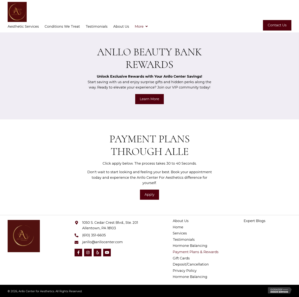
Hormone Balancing (190, 246)
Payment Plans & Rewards (196, 252)
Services (180, 233)
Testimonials (184, 240)
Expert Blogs (254, 221)
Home (178, 227)
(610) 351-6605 (94, 235)
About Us (181, 221)
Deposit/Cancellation (191, 264)
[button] (78, 252)
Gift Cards (181, 258)
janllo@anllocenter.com (102, 242)
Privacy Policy (185, 271)
